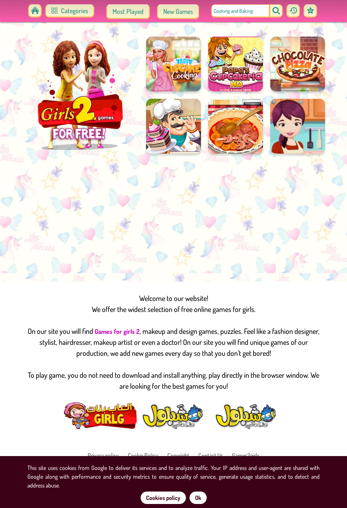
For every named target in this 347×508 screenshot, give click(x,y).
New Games (178, 11)
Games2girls (245, 455)
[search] (276, 11)
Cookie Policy (143, 455)
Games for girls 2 (117, 331)
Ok (198, 497)
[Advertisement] (173, 216)
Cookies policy (163, 497)
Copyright (178, 455)
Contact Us (210, 455)
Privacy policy (103, 455)
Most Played (128, 11)
